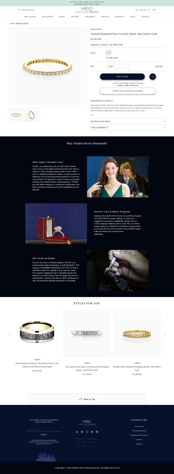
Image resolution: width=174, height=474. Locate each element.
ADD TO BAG (122, 76)
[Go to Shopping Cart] (154, 10)
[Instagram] (87, 432)
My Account (143, 10)
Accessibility (83, 446)
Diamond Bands (96, 29)
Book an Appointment (28, 10)
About (132, 17)
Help (136, 10)
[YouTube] (97, 432)
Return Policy (80, 438)
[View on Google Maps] (19, 10)
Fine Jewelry (90, 17)
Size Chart (159, 66)
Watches (75, 17)
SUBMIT (43, 434)
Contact (146, 17)
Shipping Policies (92, 438)
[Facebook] (92, 432)
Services (105, 17)
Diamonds (119, 17)
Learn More (98, 234)
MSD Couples (30, 17)
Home (12, 23)
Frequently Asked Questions (139, 435)
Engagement (47, 17)
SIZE (92, 66)
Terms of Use (81, 442)
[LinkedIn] (77, 432)
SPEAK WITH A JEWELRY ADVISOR (128, 91)
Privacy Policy (92, 442)
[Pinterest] (82, 432)
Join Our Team (139, 426)
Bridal (62, 17)
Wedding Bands (22, 23)
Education (139, 444)
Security (92, 446)
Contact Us (139, 439)
